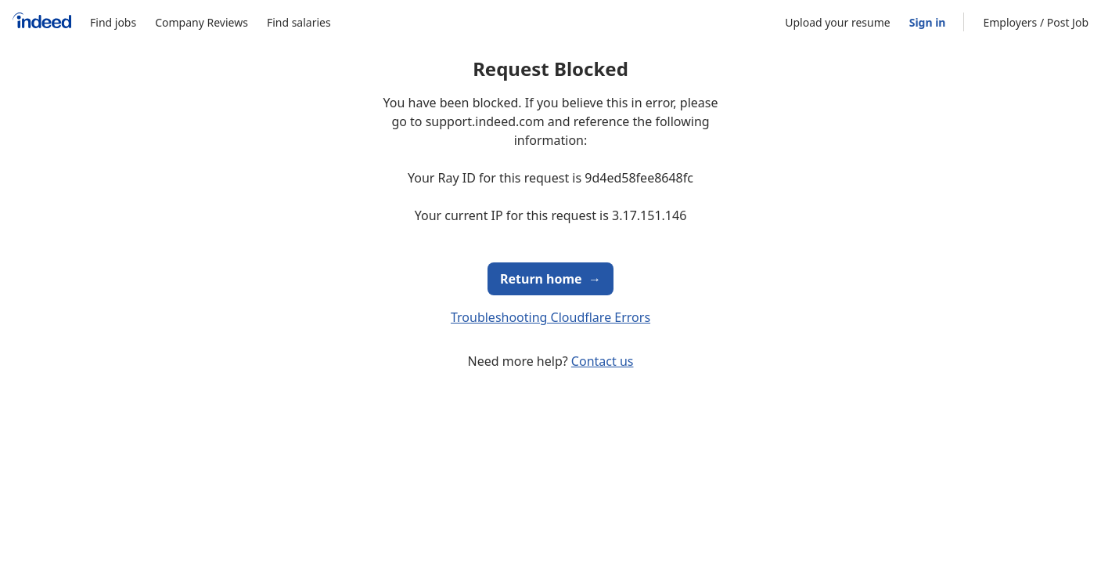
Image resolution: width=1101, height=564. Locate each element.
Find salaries (299, 22)
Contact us (602, 361)
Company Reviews (201, 22)
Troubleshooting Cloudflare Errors (550, 317)
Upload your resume (837, 22)
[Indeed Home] (42, 22)
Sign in (927, 22)
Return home (550, 278)
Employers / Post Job (1035, 22)
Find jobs (113, 22)
